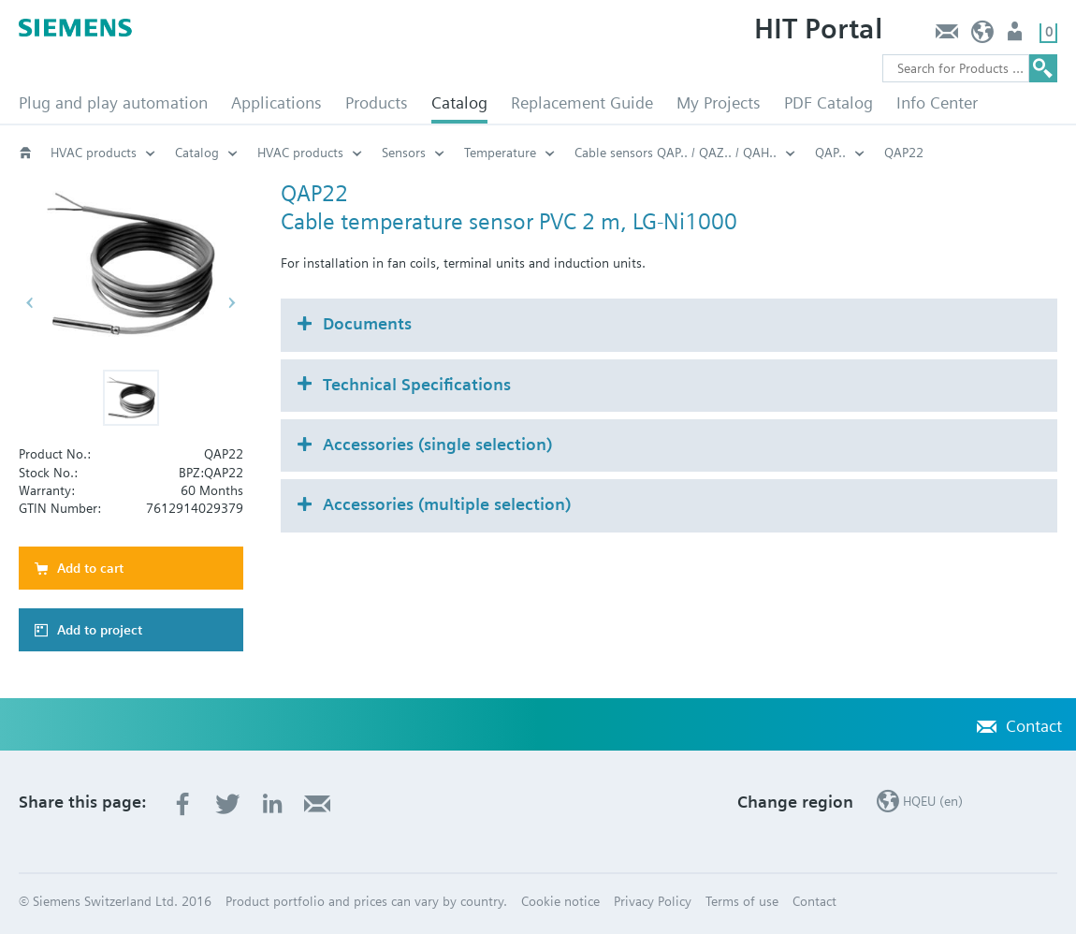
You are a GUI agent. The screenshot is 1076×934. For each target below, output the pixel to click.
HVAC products (94, 152)
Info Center (937, 102)
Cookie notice (560, 901)
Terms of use (741, 901)
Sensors (404, 152)
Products (376, 102)
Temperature (500, 152)
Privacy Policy (652, 901)
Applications (276, 102)
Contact (1034, 726)
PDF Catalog (828, 102)
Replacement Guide (582, 102)
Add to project (99, 629)
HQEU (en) (933, 801)
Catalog (459, 102)
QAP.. (830, 152)
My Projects (718, 102)
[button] (131, 398)
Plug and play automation (113, 102)
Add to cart (90, 568)
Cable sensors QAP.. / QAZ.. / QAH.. (675, 152)
